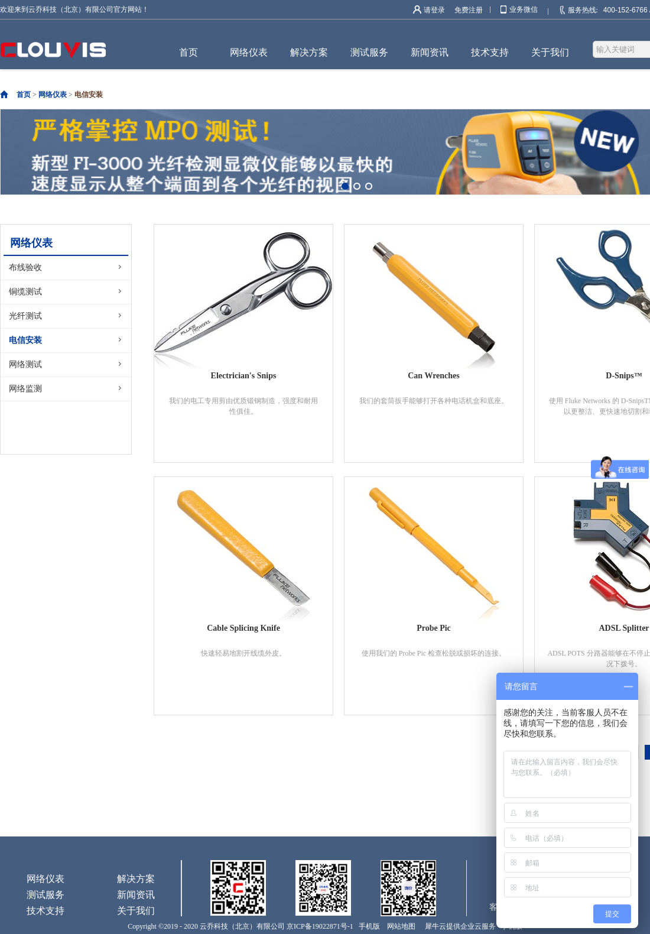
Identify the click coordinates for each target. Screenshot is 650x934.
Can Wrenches (434, 375)
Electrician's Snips (244, 375)
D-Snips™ (624, 375)
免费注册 (468, 10)
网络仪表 (52, 94)
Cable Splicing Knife (243, 628)
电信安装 (88, 94)
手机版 (367, 926)
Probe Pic (434, 628)
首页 (188, 52)
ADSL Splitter (624, 628)
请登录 (434, 10)
